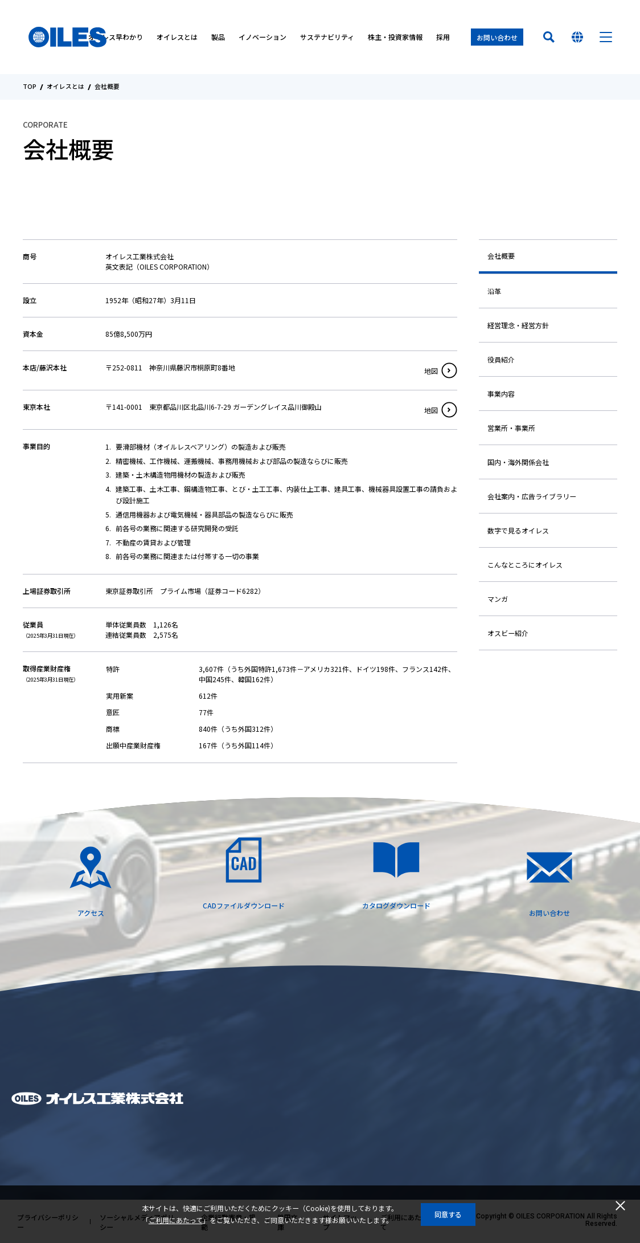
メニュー (606, 37)
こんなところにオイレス (525, 564)
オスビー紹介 (507, 633)
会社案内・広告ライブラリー (531, 496)
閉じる (620, 1205)
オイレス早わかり (115, 37)
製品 (218, 37)
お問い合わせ (497, 37)
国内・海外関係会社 (518, 462)
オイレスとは (177, 37)
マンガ (497, 599)
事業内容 (501, 393)
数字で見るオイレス (518, 530)
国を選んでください (577, 37)
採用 (443, 37)
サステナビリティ (327, 37)
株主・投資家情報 (395, 37)
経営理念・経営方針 (518, 325)
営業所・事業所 (511, 428)
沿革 (494, 291)
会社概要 (501, 255)
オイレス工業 (67, 37)
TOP (29, 87)
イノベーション (262, 37)
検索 (549, 37)
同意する (448, 1214)
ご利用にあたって (176, 1220)
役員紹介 (501, 359)
